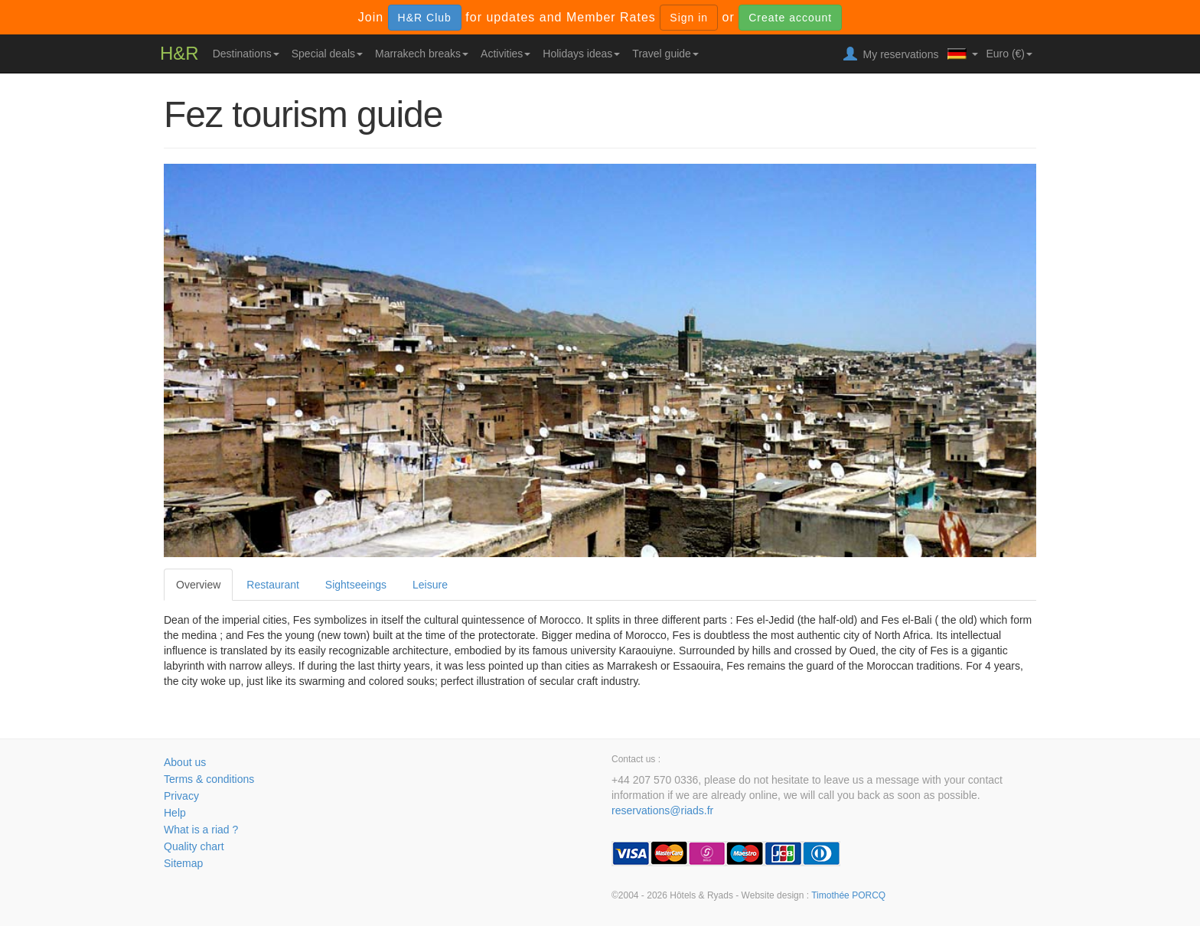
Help (175, 813)
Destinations (246, 53)
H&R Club (425, 17)
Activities (505, 53)
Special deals (327, 53)
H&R (179, 53)
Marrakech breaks (421, 53)
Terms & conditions (209, 779)
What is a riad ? (201, 829)
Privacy (181, 796)
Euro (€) (1009, 53)
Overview (198, 585)
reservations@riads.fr (662, 810)
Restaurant (272, 585)
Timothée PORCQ (848, 895)
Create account (790, 17)
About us (185, 762)
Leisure (430, 585)
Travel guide (665, 53)
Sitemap (183, 863)
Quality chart (194, 846)
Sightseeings (355, 585)
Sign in (689, 17)
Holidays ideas (581, 53)
